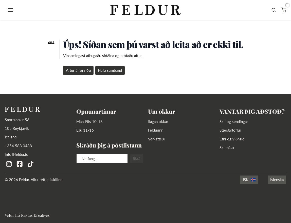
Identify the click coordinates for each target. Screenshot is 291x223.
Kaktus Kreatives (35, 215)
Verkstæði (156, 139)
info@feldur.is (16, 154)
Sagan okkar (158, 121)
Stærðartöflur (230, 130)
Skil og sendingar (234, 121)
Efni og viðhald (232, 139)
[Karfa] (283, 10)
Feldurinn (155, 130)
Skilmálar (227, 147)
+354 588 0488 (18, 145)
